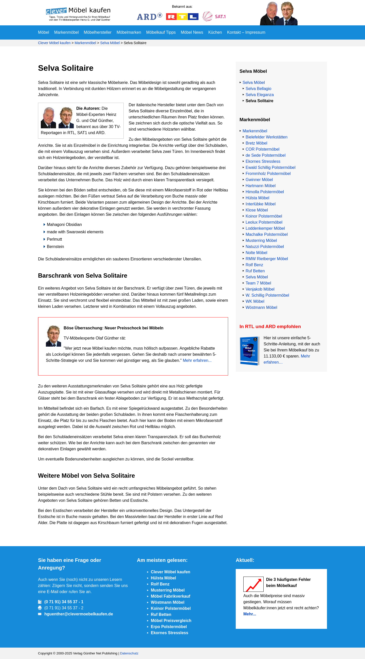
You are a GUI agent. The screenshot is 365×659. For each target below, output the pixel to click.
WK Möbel (255, 301)
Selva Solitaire (259, 101)
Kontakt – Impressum (246, 32)
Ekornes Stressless (263, 161)
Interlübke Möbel (261, 204)
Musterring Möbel (261, 240)
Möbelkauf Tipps (161, 32)
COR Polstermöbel (262, 149)
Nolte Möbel (256, 253)
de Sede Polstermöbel (265, 155)
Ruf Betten (255, 271)
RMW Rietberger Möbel (267, 259)
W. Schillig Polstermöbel (267, 295)
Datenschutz (129, 653)
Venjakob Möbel (260, 289)
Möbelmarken (129, 32)
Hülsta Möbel (257, 198)
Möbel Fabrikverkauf (170, 596)
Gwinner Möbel (259, 179)
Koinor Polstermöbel (264, 216)
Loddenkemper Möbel (265, 228)
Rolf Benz (254, 265)
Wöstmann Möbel (261, 307)
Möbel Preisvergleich (171, 620)
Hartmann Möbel (261, 186)
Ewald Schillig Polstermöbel (271, 167)
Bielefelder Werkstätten (266, 137)
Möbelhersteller (98, 32)
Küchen (215, 32)
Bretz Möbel (256, 143)
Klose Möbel (257, 210)
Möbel (43, 32)
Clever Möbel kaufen (54, 43)
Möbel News (192, 32)
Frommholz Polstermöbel (268, 173)
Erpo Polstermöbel (169, 627)
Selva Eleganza (260, 95)
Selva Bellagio (258, 88)
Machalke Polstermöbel (267, 234)
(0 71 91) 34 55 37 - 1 (63, 602)
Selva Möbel (110, 43)
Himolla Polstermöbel (265, 192)
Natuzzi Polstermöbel (265, 246)
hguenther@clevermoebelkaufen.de (78, 614)
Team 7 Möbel (258, 283)
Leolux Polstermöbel (264, 222)
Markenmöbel (66, 32)
